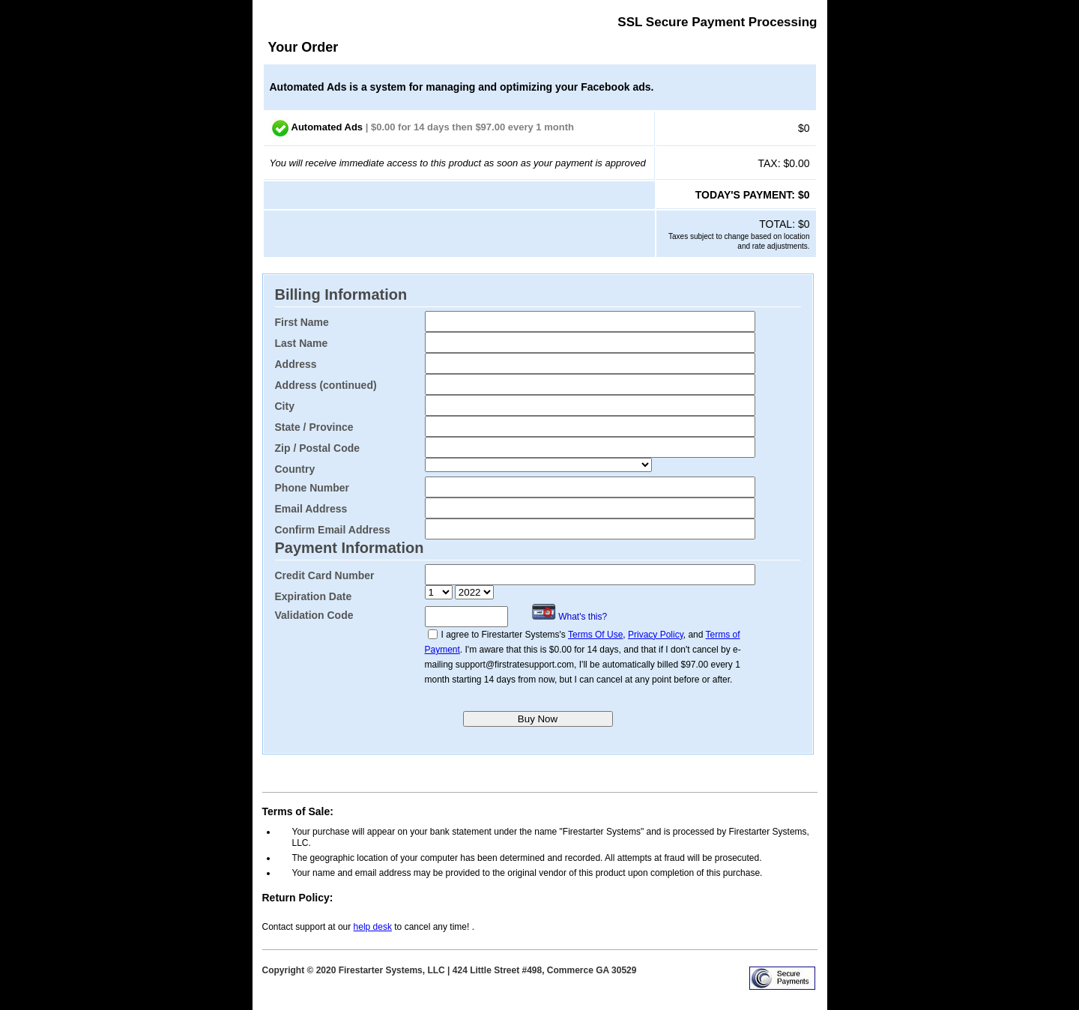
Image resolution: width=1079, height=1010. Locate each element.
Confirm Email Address (332, 530)
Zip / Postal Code (317, 448)
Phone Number (312, 488)
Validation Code (314, 615)
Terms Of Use (595, 634)
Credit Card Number (325, 575)
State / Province (314, 427)
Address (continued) (326, 385)
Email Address (311, 509)
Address (296, 364)
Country (295, 469)
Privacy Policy (655, 634)
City (284, 406)
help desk (373, 927)
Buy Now (537, 719)
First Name (302, 322)
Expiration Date (313, 596)
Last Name (301, 343)
